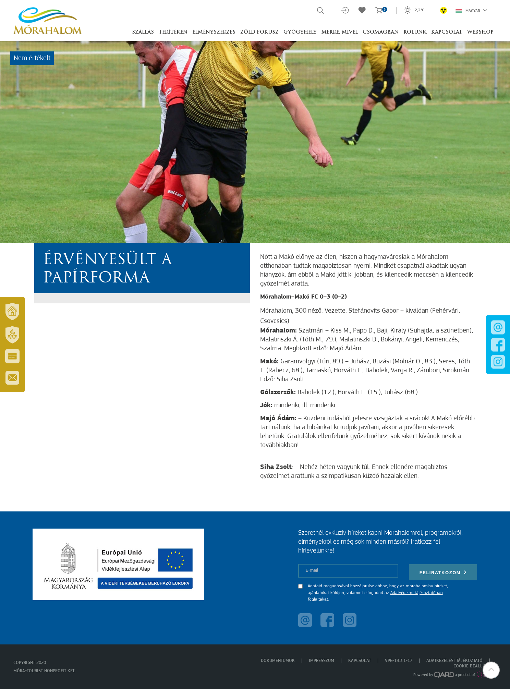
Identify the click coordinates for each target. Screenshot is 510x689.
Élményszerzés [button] (213, 32)
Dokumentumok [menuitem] (278, 660)
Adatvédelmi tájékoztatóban (416, 593)
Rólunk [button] (414, 32)
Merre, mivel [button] (339, 32)
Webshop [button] (480, 32)
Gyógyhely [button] (300, 32)
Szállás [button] (143, 32)
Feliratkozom (443, 572)
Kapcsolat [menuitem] (359, 660)
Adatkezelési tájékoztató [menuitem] (454, 660)
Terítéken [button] (173, 32)
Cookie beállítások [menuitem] (475, 666)
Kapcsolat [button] (446, 32)
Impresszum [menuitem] (321, 660)
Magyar (471, 10)
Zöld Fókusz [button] (259, 32)
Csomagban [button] (381, 32)
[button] (491, 670)
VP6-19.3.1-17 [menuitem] (398, 660)
